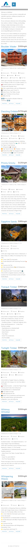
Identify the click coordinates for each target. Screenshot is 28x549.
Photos (4, 103)
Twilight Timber (9, 348)
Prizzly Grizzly (8, 163)
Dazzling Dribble (9, 111)
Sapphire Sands (9, 221)
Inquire (18, 103)
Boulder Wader (9, 46)
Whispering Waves (7, 477)
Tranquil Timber (9, 286)
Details (11, 103)
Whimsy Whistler (5, 411)
